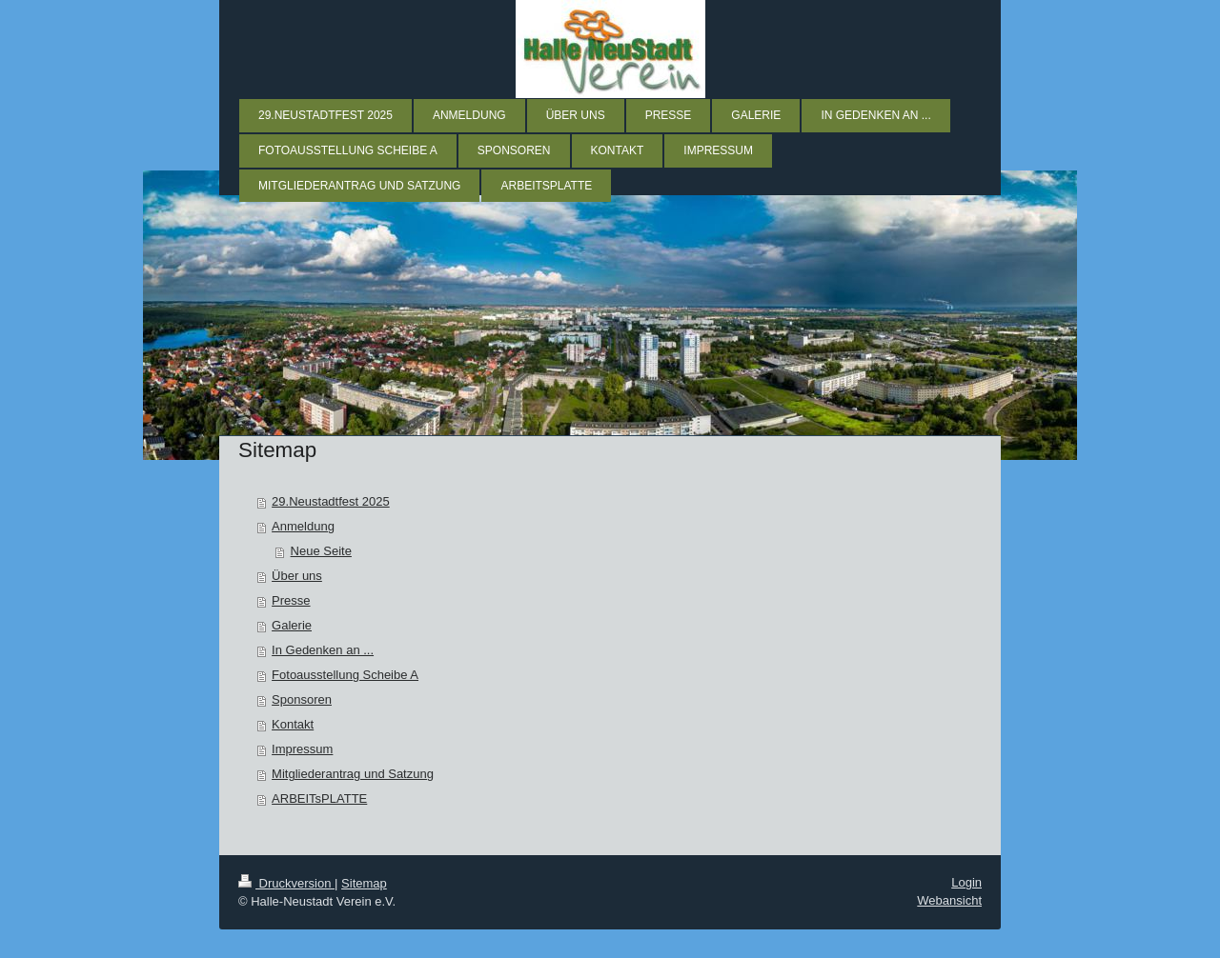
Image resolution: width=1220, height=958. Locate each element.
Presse (291, 600)
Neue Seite (321, 551)
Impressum (302, 749)
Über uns (297, 576)
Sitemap (364, 883)
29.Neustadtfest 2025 (331, 501)
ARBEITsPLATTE (319, 798)
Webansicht (949, 900)
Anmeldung (303, 526)
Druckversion (286, 883)
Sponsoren (302, 699)
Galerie (292, 625)
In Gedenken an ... (323, 650)
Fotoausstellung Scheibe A (345, 675)
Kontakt (293, 724)
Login (966, 882)
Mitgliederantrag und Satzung (353, 774)
